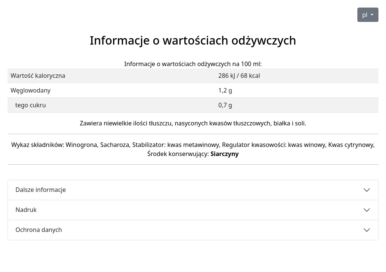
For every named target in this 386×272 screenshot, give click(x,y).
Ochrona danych (38, 230)
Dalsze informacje (40, 189)
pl (365, 15)
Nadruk (26, 210)
